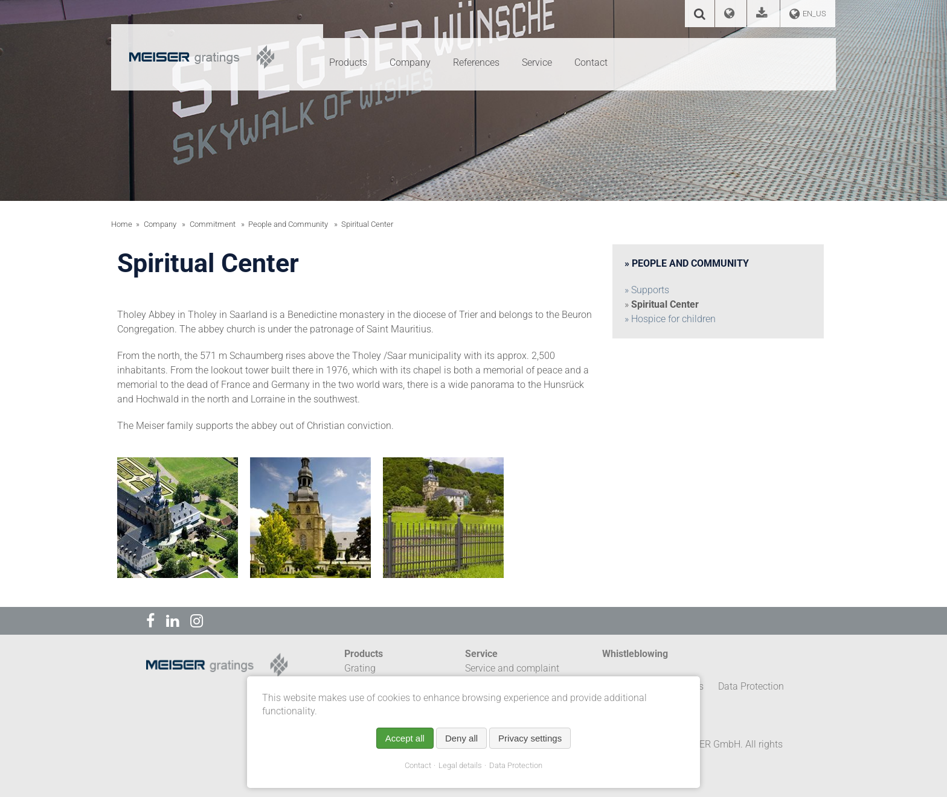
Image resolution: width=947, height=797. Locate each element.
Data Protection (515, 765)
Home (121, 224)
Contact (418, 765)
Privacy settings (530, 738)
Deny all (461, 738)
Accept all (405, 738)
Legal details (460, 765)
